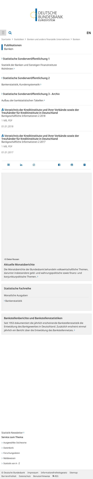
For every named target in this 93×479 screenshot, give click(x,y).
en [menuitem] (89, 32)
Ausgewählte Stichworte (14, 442)
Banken (76, 39)
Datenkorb (7, 447)
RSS (55, 476)
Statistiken (19, 39)
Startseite (6, 39)
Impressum (33, 472)
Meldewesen (8, 458)
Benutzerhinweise (41, 476)
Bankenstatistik (13, 300)
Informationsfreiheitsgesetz (54, 472)
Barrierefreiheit (8, 476)
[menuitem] (3, 33)
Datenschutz (25, 476)
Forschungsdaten (11, 453)
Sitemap (73, 472)
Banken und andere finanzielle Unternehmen (48, 39)
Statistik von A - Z (11, 463)
